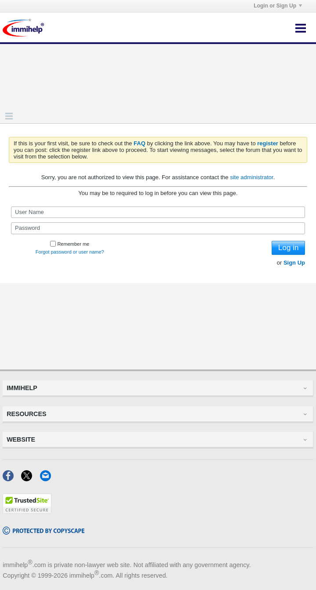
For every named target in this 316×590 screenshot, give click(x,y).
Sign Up (294, 262)
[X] (30, 478)
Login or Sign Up (278, 6)
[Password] (158, 228)
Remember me (69, 244)
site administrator (251, 177)
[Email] (48, 478)
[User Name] (158, 212)
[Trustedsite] (27, 511)
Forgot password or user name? (70, 251)
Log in (288, 247)
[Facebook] (12, 478)
